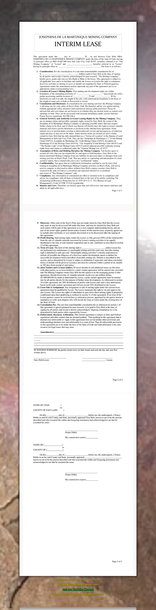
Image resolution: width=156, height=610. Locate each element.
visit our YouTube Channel (78, 589)
